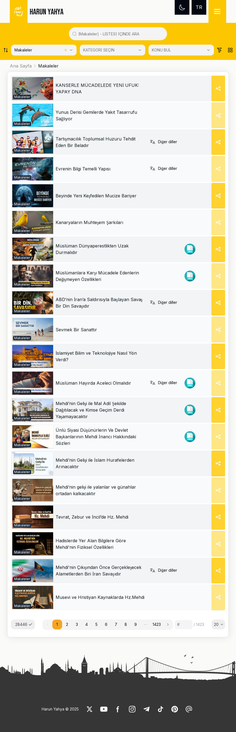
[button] (145, 624)
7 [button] (116, 624)
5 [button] (96, 624)
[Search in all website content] (120, 33)
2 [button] (67, 624)
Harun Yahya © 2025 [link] (60, 709)
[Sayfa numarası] (183, 624)
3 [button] (77, 624)
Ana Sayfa (21, 66)
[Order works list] (5, 50)
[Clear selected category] (65, 50)
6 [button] (106, 624)
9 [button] (135, 624)
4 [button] (86, 624)
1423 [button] (157, 624)
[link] (32, 88)
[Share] (218, 88)
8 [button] (126, 624)
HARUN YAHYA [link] (46, 12)
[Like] (89, 709)
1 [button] (57, 624)
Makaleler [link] (48, 66)
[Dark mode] (182, 7)
